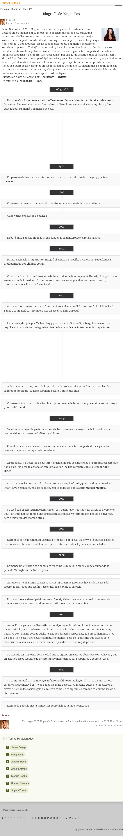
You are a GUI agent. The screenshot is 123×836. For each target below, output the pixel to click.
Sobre (120, 829)
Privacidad (112, 829)
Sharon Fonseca (20, 783)
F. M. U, (11, 20)
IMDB (39, 81)
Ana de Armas (19, 768)
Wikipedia (26, 81)
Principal (4, 9)
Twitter (62, 77)
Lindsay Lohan (35, 264)
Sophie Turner (19, 790)
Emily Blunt (17, 754)
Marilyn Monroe (95, 488)
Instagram (48, 77)
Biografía (16, 9)
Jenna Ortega (18, 747)
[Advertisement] (61, 138)
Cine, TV (27, 9)
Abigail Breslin (19, 761)
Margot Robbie (19, 776)
